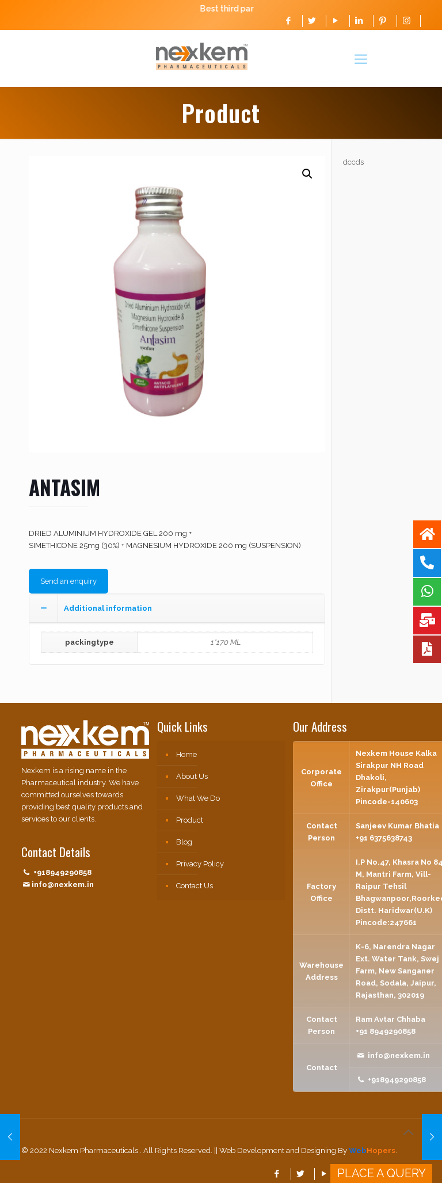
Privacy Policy (200, 863)
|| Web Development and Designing (274, 1150)
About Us (192, 776)
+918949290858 (62, 872)
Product (189, 820)
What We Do (198, 798)
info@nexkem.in (63, 884)
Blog (184, 842)
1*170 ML (225, 642)
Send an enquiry (68, 581)
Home (186, 754)
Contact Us (194, 885)
